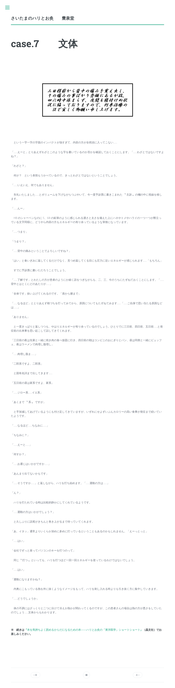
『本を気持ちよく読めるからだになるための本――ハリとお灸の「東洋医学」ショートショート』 (83, 630)
